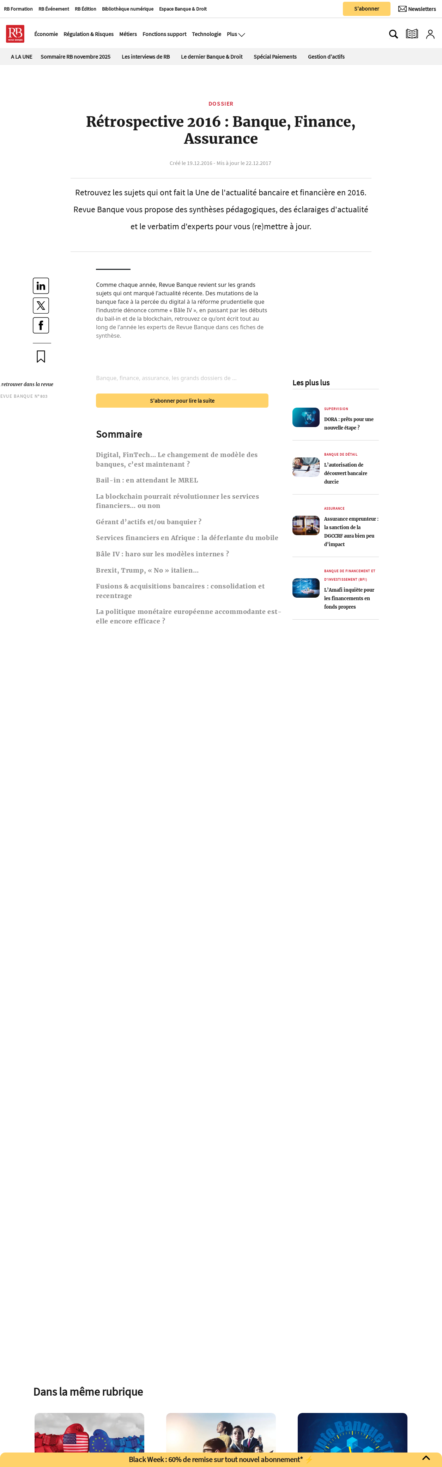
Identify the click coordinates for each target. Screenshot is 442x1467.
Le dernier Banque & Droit (211, 56)
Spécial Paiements (275, 56)
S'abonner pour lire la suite (182, 400)
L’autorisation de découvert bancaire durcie (345, 473)
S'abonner (366, 8)
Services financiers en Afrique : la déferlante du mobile (187, 538)
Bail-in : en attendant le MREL (147, 480)
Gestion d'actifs (326, 56)
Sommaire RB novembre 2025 (75, 56)
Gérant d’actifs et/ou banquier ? (149, 522)
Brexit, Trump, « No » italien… (147, 570)
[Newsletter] (417, 8)
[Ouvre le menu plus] (241, 34)
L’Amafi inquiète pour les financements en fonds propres (349, 598)
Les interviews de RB (146, 56)
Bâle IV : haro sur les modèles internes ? (162, 554)
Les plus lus (310, 383)
